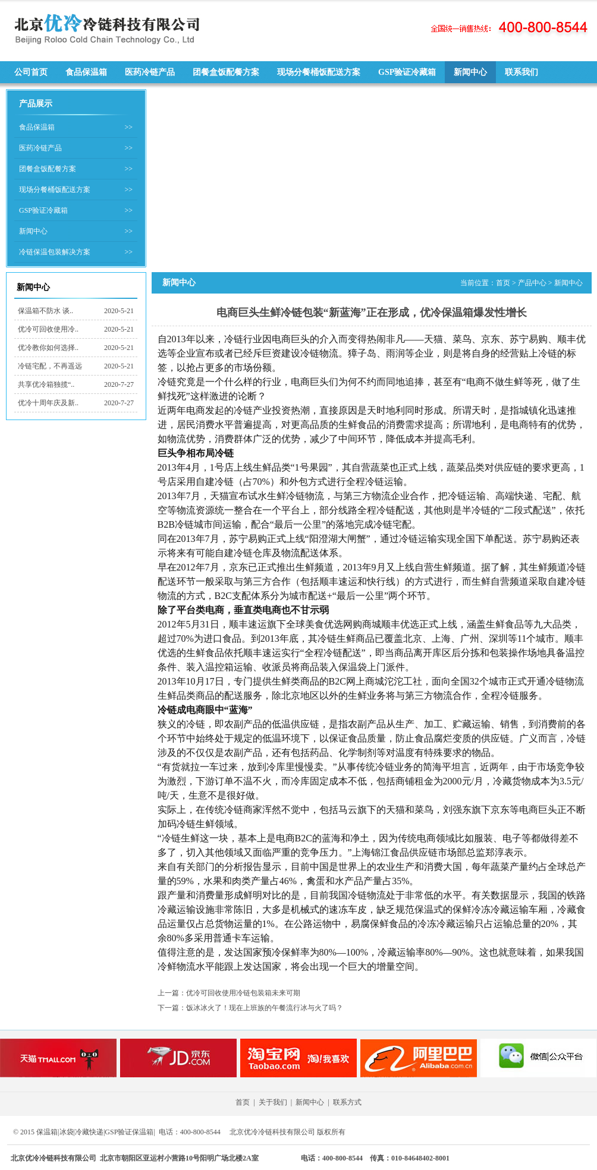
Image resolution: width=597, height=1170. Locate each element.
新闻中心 (470, 72)
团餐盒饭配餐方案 (226, 72)
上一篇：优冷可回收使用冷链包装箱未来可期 (229, 993)
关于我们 (273, 1102)
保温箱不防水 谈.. (45, 311)
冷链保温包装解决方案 (54, 252)
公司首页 (31, 72)
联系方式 (347, 1102)
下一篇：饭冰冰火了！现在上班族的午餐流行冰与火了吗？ (250, 1008)
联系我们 (521, 72)
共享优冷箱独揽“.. (46, 384)
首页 (503, 283)
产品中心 (532, 283)
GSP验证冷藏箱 (407, 72)
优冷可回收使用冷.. (48, 329)
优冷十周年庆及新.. (48, 403)
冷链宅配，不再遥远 (50, 366)
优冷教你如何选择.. (48, 347)
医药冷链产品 (150, 72)
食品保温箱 (86, 72)
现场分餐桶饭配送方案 (318, 72)
